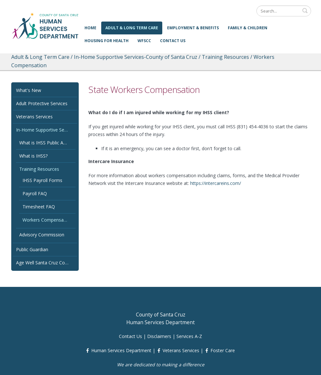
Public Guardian (32, 249)
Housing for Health (107, 40)
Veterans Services (34, 117)
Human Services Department (121, 350)
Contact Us (172, 40)
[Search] (283, 10)
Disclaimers (159, 336)
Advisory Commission (41, 235)
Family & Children (247, 28)
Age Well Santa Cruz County (45, 263)
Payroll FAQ (34, 193)
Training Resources (39, 169)
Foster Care (222, 350)
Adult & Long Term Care (131, 28)
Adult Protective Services (41, 103)
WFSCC (144, 40)
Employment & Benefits (193, 28)
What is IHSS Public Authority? (47, 143)
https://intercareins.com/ (215, 183)
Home (90, 28)
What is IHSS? (33, 156)
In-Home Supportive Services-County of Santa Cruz (46, 130)
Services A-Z (189, 336)
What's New (28, 90)
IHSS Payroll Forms (42, 180)
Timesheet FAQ (38, 207)
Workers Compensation (47, 220)
